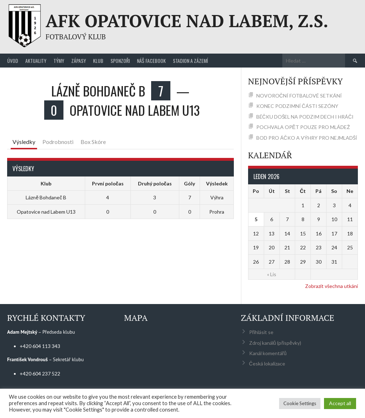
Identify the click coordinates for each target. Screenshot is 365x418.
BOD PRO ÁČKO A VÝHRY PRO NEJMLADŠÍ (306, 138)
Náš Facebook (151, 60)
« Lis (271, 274)
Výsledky (23, 141)
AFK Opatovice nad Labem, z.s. (187, 20)
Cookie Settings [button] (299, 403)
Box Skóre (93, 141)
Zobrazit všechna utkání (331, 286)
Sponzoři (120, 60)
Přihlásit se (261, 332)
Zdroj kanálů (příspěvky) (275, 343)
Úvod (12, 60)
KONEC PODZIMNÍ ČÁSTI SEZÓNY (297, 106)
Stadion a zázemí (190, 60)
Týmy (58, 60)
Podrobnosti (57, 141)
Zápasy (78, 60)
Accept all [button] (340, 403)
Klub (98, 60)
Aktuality (35, 60)
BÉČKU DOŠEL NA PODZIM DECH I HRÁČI (305, 117)
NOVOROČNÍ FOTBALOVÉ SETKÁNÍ (299, 96)
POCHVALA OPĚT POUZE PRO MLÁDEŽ (303, 127)
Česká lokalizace (267, 363)
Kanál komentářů (268, 353)
